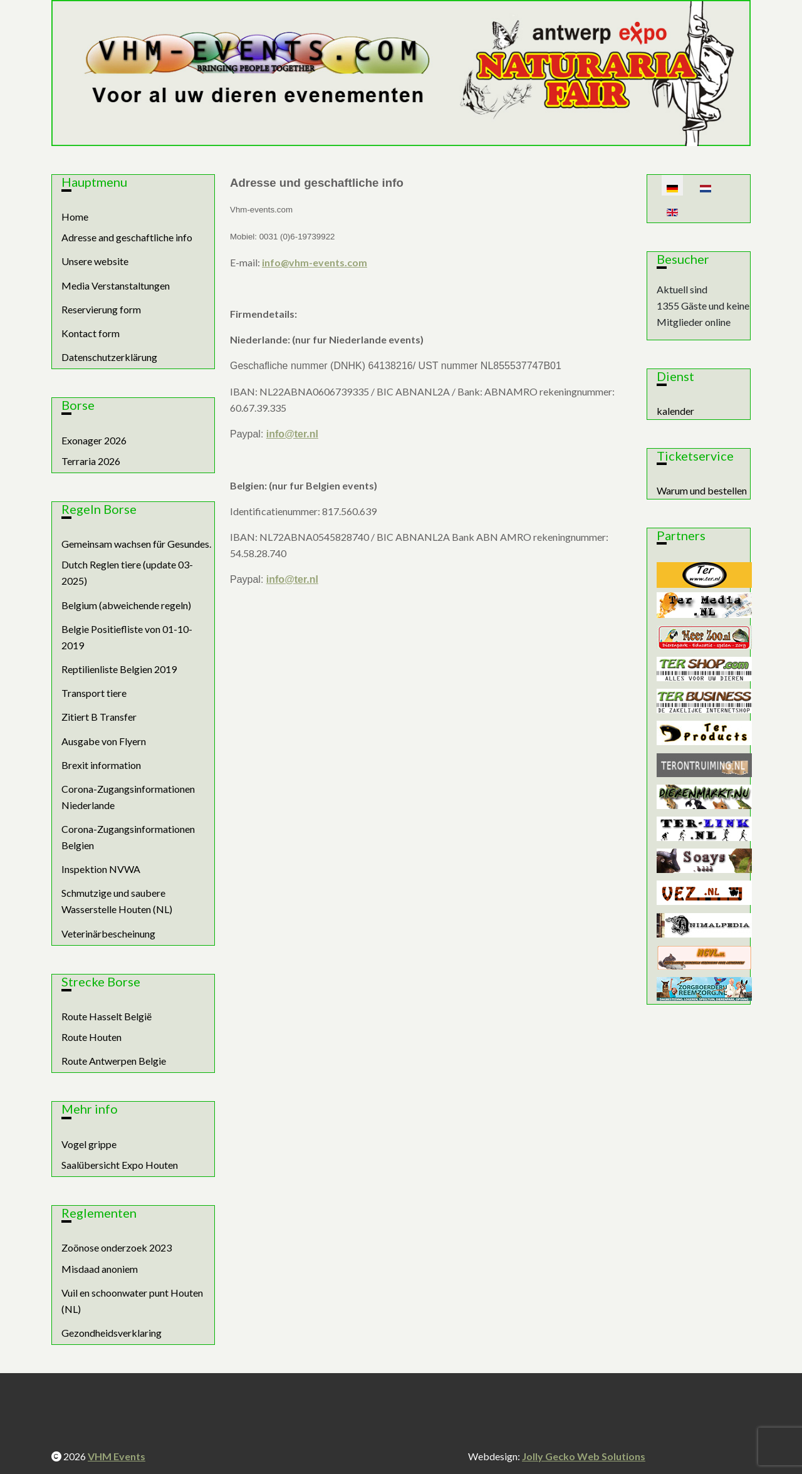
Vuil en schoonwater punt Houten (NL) (132, 1301)
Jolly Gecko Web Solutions (583, 1456)
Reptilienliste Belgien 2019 (119, 669)
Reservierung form (101, 309)
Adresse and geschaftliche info (126, 237)
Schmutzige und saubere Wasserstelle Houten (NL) (116, 901)
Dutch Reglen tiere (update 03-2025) (127, 572)
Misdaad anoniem (99, 1269)
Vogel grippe (89, 1144)
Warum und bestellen (702, 490)
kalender (675, 411)
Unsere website (94, 261)
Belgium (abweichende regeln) (126, 605)
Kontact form (90, 333)
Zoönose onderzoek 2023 (116, 1247)
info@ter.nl (292, 434)
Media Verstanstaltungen (115, 285)
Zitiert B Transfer (99, 717)
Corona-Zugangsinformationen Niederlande (128, 797)
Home (74, 216)
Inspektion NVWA (100, 869)
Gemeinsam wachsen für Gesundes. (136, 544)
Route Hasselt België (106, 1016)
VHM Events (116, 1456)
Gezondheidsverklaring (111, 1333)
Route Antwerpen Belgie (113, 1061)
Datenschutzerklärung (109, 357)
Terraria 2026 (90, 461)
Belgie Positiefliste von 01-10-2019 (126, 637)
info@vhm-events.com (314, 262)
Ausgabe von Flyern (103, 741)
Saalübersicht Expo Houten (119, 1165)
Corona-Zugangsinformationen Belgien (128, 837)
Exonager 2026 (94, 440)
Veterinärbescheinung (108, 933)
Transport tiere (94, 693)
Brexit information (101, 765)
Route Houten (91, 1037)
